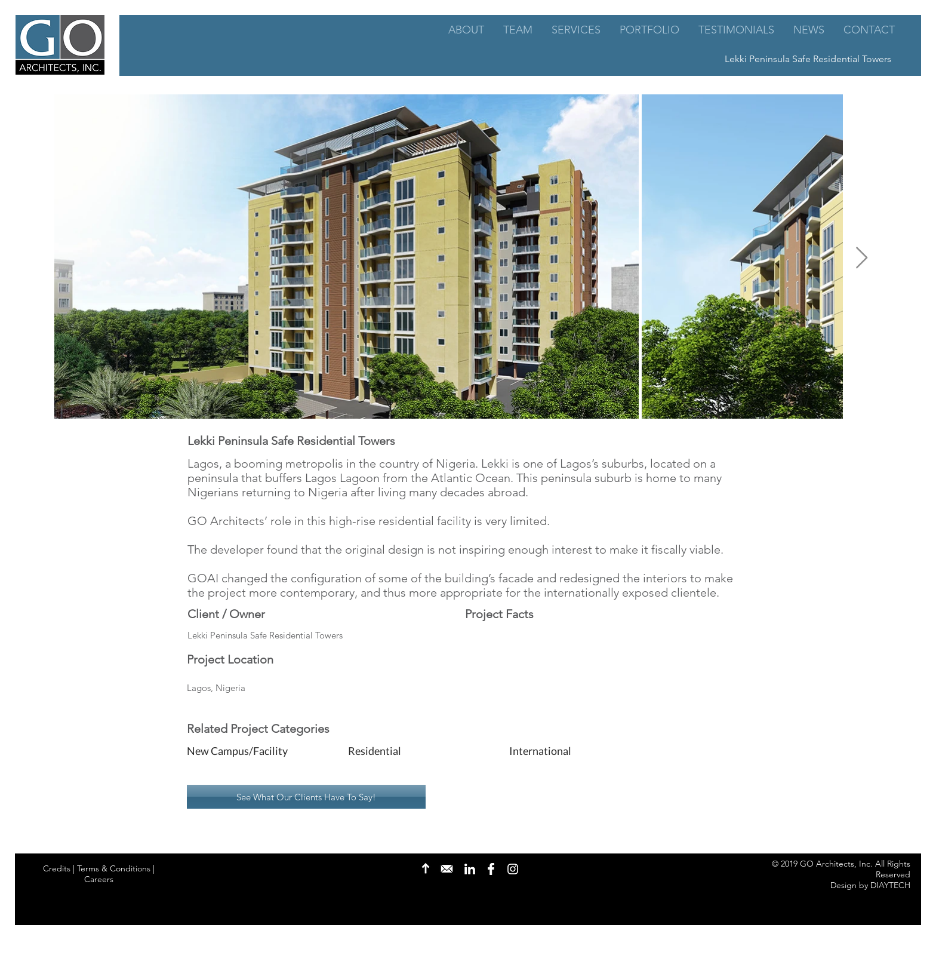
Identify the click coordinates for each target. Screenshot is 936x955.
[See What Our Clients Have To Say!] (306, 797)
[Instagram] (512, 869)
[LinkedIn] (469, 869)
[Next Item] (862, 258)
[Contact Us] (446, 868)
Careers (98, 879)
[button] (258, 751)
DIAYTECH (890, 885)
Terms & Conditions (113, 868)
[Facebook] (490, 869)
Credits (56, 868)
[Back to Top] (425, 868)
